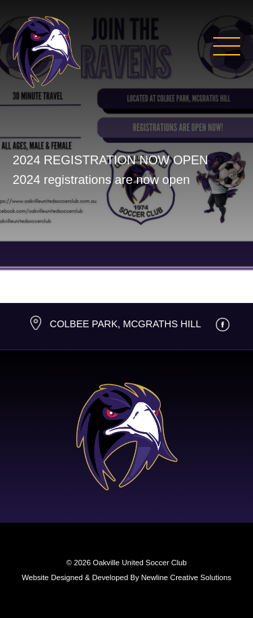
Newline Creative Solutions (186, 577)
